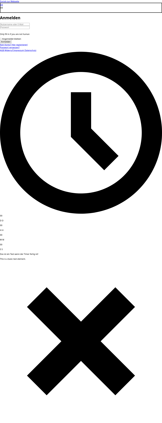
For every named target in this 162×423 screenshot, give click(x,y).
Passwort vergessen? (10, 47)
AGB (2, 50)
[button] (81, 7)
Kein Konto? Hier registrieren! (14, 44)
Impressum (19, 50)
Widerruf (8, 50)
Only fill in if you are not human (15, 34)
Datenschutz (30, 50)
